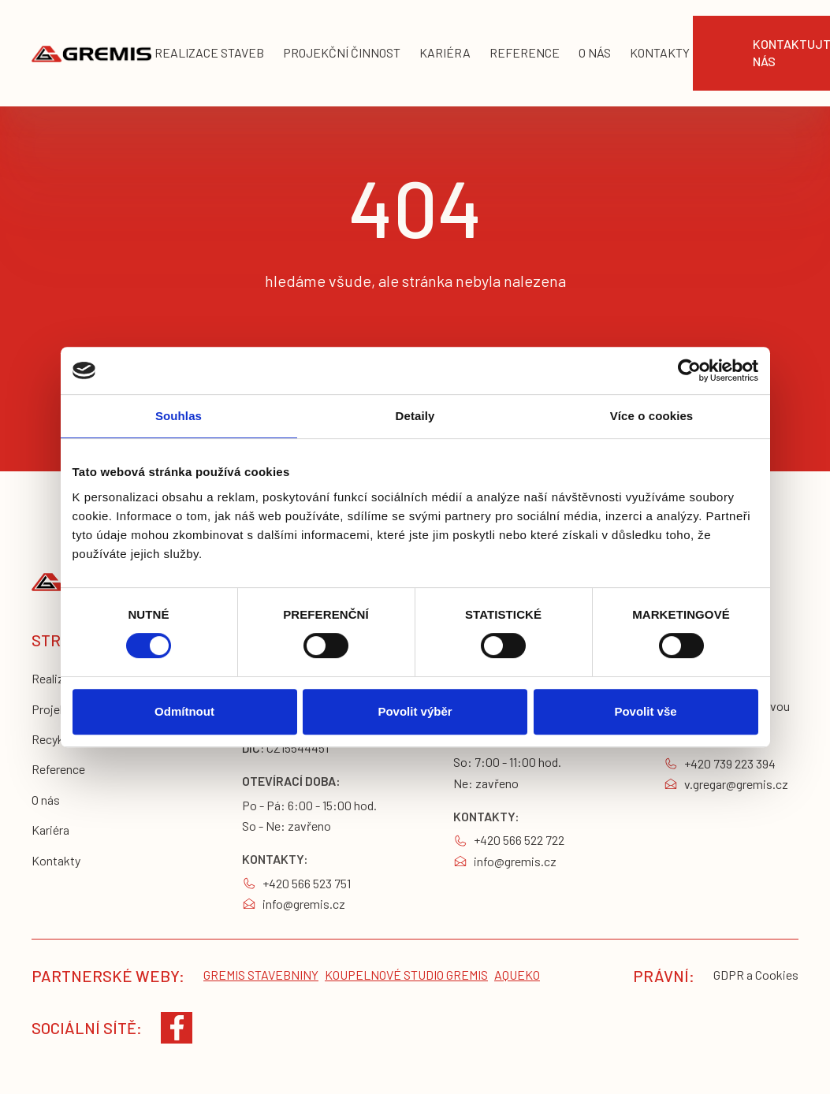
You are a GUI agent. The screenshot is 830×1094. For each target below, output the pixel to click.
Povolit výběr (415, 711)
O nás (46, 799)
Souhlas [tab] (178, 415)
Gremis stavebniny (260, 974)
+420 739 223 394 (730, 763)
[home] (91, 53)
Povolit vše (645, 711)
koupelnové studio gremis (406, 974)
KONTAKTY (660, 52)
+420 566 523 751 (306, 883)
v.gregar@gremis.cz (736, 783)
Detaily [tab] (415, 415)
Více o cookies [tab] (652, 415)
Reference (58, 768)
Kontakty (56, 860)
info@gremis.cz (303, 903)
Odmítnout (184, 711)
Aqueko (517, 974)
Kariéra (50, 829)
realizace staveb (209, 52)
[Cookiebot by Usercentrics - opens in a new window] (689, 370)
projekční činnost (341, 52)
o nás (595, 52)
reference (524, 52)
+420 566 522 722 (519, 839)
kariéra (445, 52)
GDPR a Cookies (755, 974)
